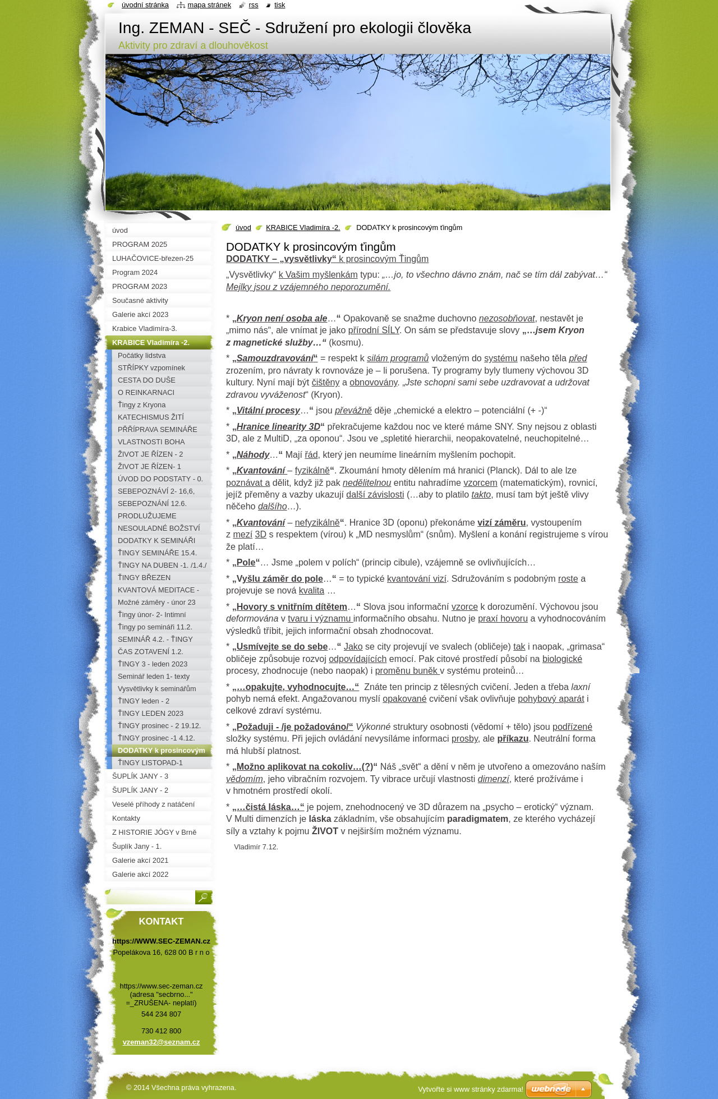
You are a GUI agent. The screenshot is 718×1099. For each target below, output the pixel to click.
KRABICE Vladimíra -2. (303, 227)
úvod (243, 227)
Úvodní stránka (145, 5)
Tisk (279, 5)
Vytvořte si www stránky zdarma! (470, 1089)
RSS (254, 5)
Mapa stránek (210, 5)
